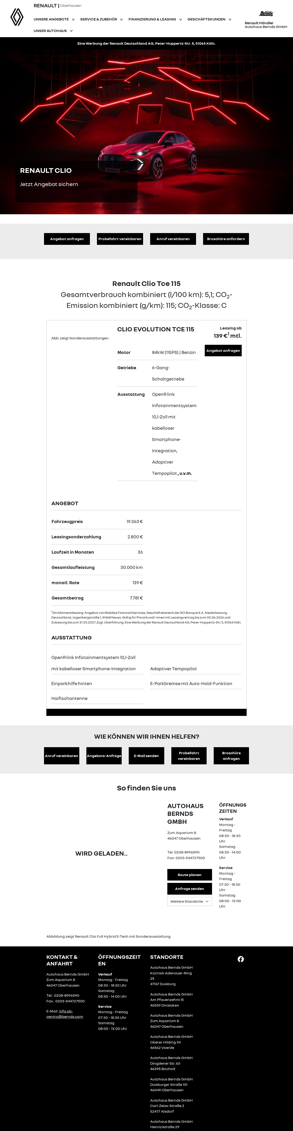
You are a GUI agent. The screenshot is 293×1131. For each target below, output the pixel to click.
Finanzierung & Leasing (152, 19)
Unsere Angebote (51, 19)
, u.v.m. (185, 473)
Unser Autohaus (51, 30)
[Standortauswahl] (189, 901)
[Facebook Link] (241, 958)
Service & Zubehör (99, 19)
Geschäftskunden (207, 19)
